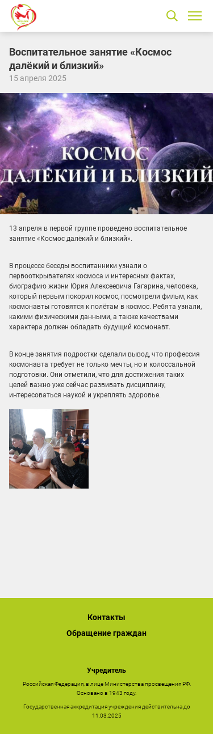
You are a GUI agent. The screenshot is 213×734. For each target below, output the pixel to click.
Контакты (106, 617)
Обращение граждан (106, 633)
